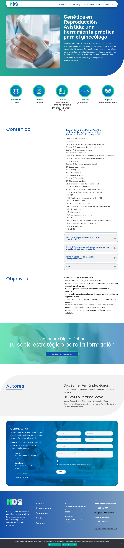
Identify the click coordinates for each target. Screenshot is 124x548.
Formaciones (89, 5)
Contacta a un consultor (62, 354)
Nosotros (62, 5)
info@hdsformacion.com (104, 513)
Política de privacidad (69, 545)
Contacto (109, 5)
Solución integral (75, 5)
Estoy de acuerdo (54, 545)
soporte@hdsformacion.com (105, 529)
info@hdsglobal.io (22, 473)
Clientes (99, 5)
